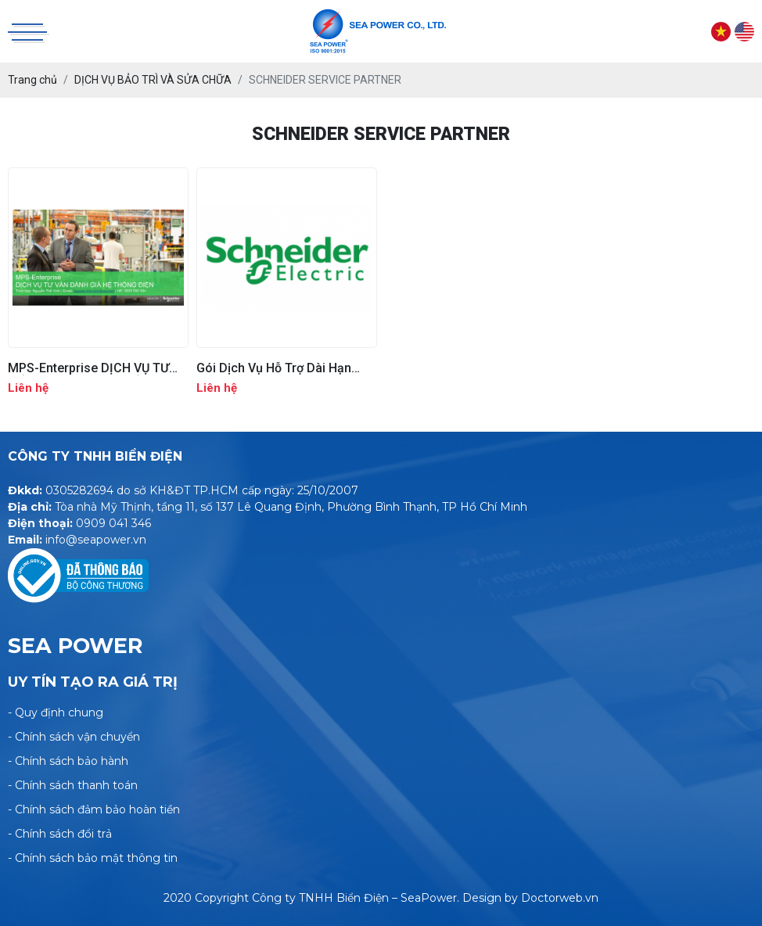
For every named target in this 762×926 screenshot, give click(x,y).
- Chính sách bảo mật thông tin (93, 858)
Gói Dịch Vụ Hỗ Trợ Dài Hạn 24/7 (273, 368)
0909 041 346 (113, 523)
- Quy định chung (55, 712)
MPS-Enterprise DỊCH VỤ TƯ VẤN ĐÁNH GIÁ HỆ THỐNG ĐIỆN (97, 368)
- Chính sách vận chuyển (74, 737)
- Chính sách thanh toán (73, 785)
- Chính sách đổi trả (60, 834)
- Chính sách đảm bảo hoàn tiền (94, 809)
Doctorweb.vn (559, 898)
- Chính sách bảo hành (68, 761)
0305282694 (79, 490)
